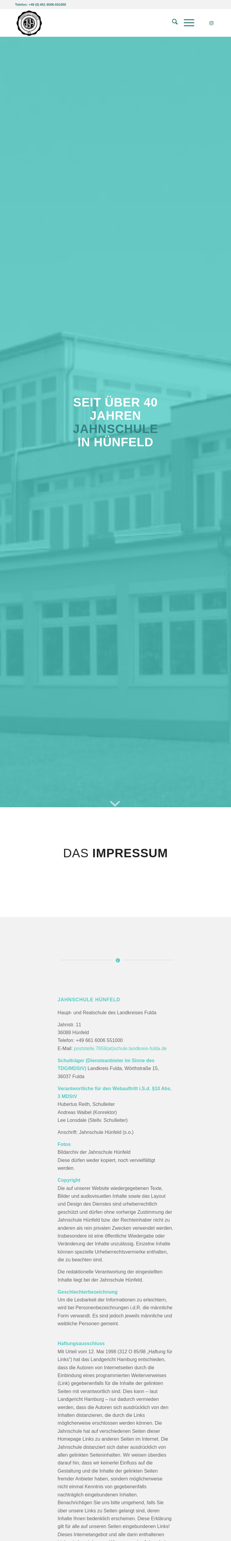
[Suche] (172, 22)
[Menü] (186, 22)
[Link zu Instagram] (211, 22)
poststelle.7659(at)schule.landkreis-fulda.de (120, 1048)
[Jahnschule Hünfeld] (29, 22)
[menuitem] (172, 22)
